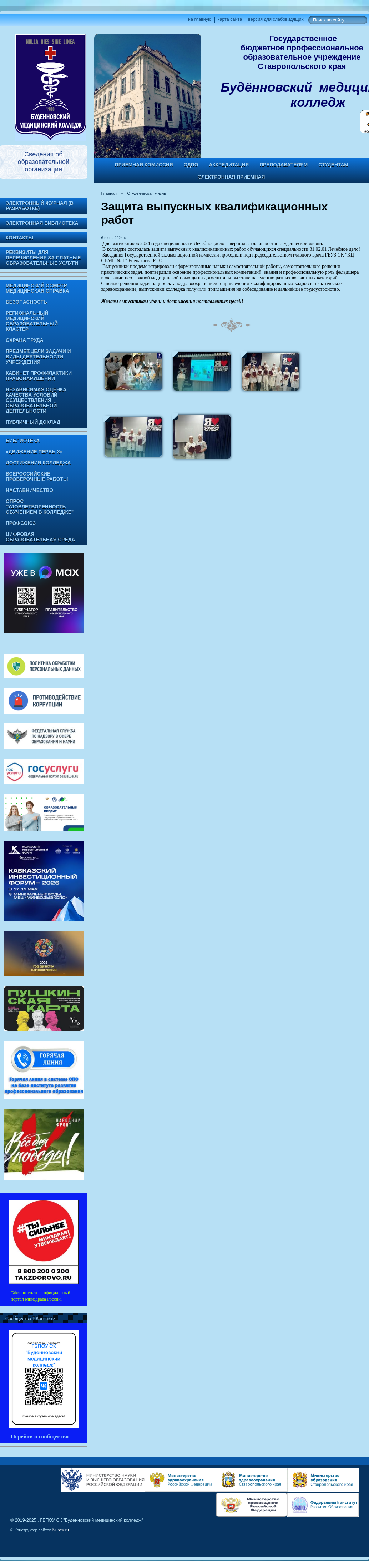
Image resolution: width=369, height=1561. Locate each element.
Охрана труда (25, 340)
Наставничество (29, 490)
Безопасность (26, 302)
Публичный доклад (33, 422)
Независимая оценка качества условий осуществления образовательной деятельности (36, 400)
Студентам (333, 165)
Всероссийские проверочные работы (37, 476)
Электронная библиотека (42, 223)
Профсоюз (21, 523)
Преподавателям (283, 165)
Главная (109, 193)
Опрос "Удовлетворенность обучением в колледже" (40, 507)
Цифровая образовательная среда (40, 537)
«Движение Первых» (34, 451)
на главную (199, 19)
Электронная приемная (231, 177)
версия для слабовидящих (275, 19)
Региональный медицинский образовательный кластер (32, 321)
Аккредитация (229, 165)
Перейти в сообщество (40, 1436)
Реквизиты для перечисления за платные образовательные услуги (43, 258)
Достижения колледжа (38, 463)
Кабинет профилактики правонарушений (39, 376)
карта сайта (230, 19)
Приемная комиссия (144, 165)
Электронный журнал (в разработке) (40, 205)
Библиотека (23, 440)
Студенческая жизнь (146, 193)
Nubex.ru (60, 1530)
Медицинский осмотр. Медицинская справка (37, 288)
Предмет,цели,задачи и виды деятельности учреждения (38, 357)
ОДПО (191, 165)
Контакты (19, 237)
